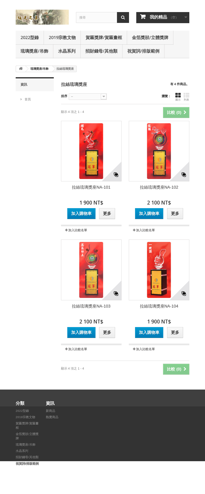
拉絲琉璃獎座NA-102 (159, 187)
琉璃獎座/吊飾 (34, 51)
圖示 (178, 96)
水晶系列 (66, 51)
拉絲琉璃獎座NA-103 (91, 306)
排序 (64, 96)
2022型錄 (29, 37)
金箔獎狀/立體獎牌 (150, 37)
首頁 (27, 97)
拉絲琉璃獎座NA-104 (159, 306)
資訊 (23, 84)
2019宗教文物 (62, 37)
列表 (186, 96)
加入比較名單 (77, 230)
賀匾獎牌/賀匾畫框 (104, 37)
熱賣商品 (52, 417)
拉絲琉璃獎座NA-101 (91, 187)
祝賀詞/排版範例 (143, 51)
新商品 (50, 411)
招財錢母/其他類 (101, 51)
